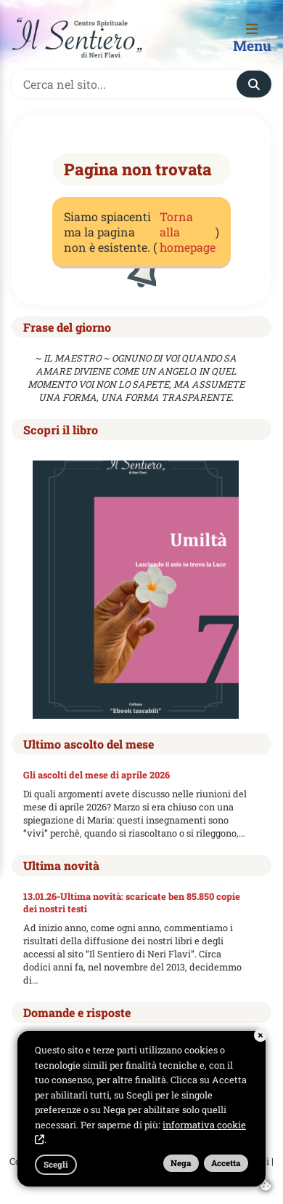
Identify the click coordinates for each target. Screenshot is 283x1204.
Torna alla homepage (188, 232)
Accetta (226, 1162)
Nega (181, 1162)
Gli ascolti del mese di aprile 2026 (96, 775)
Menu (252, 39)
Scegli (56, 1164)
